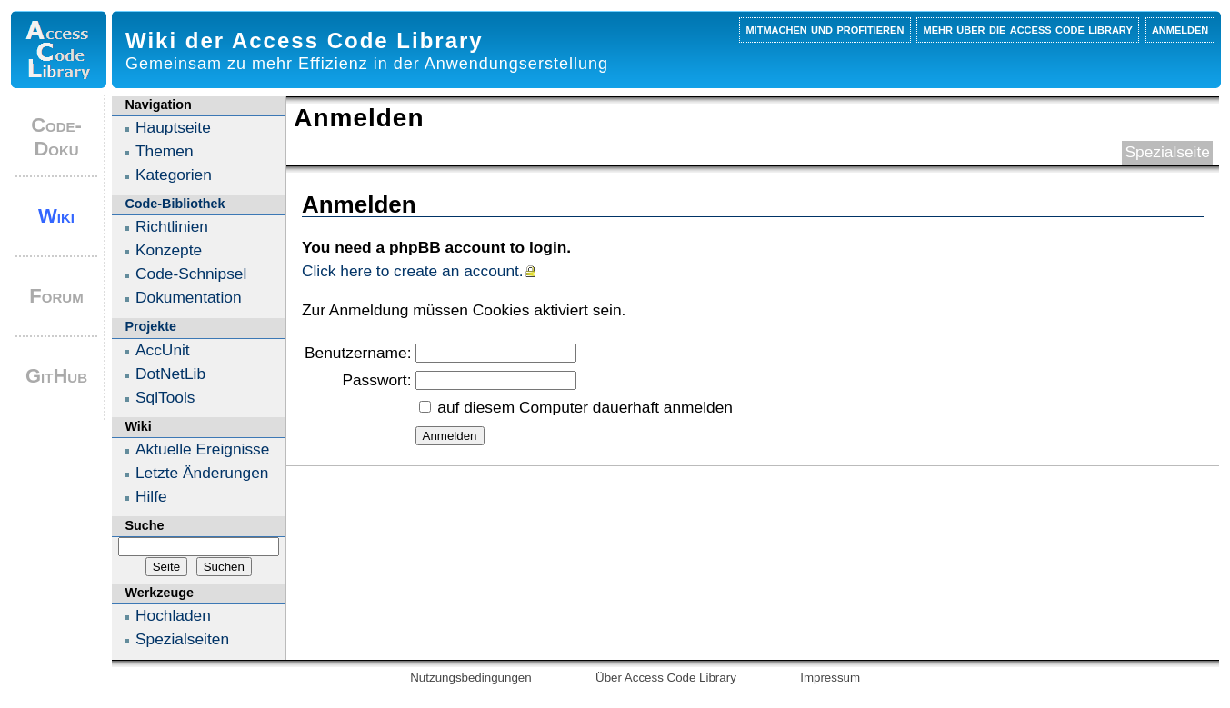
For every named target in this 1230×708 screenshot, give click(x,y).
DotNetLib (170, 373)
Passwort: (376, 380)
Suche (144, 525)
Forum (56, 295)
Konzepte (168, 250)
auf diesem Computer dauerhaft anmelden (585, 407)
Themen (164, 151)
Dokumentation (188, 297)
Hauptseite (173, 127)
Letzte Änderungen (201, 473)
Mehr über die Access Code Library (1028, 28)
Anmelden (1180, 28)
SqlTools (165, 397)
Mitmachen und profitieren (824, 28)
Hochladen (173, 615)
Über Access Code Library (665, 677)
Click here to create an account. (413, 271)
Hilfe (151, 496)
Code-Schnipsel (190, 273)
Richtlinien (171, 226)
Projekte (150, 326)
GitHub (56, 375)
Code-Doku (56, 137)
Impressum (830, 677)
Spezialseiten (182, 639)
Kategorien (173, 174)
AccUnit (162, 350)
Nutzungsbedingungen (470, 677)
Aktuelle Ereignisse (202, 449)
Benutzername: (358, 353)
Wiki (56, 215)
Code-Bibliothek (175, 203)
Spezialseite (1167, 152)
